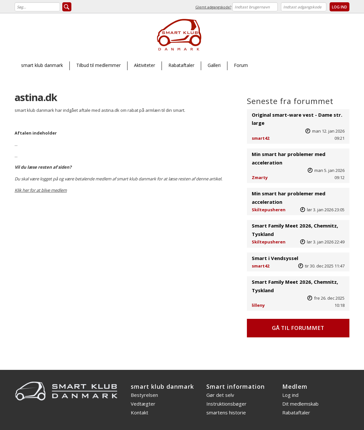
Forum (241, 65)
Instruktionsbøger (226, 403)
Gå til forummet (298, 328)
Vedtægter (143, 403)
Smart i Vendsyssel (275, 258)
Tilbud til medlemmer (98, 65)
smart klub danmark (42, 65)
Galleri (214, 65)
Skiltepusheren (268, 210)
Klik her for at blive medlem (41, 190)
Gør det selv (220, 395)
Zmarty (260, 177)
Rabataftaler (181, 65)
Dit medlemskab (300, 403)
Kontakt (139, 412)
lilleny (258, 305)
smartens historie (226, 412)
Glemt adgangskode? (213, 7)
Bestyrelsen (144, 395)
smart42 (260, 138)
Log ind (290, 395)
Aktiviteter (144, 65)
